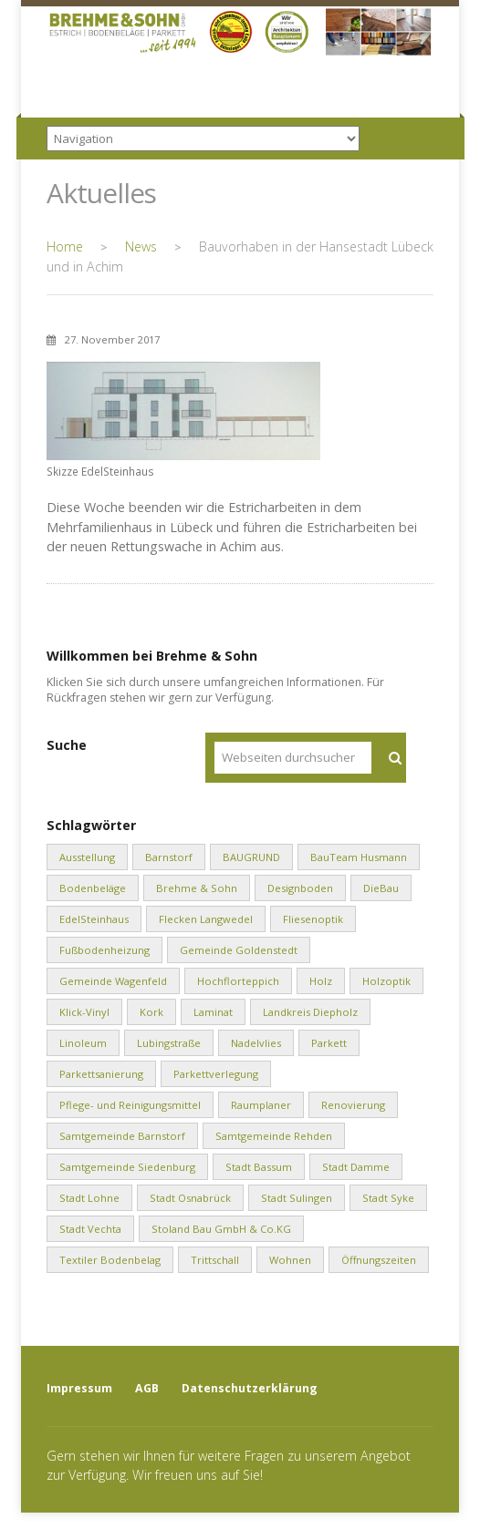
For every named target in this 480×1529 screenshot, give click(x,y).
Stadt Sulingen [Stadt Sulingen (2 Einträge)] (296, 1198)
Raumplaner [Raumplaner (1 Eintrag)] (261, 1105)
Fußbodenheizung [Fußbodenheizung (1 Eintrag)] (104, 950)
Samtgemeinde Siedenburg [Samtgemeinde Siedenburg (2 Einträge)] (127, 1167)
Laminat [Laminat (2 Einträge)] (213, 1012)
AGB (147, 1388)
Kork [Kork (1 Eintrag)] (151, 1012)
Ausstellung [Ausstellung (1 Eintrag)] (87, 857)
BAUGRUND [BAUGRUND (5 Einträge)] (251, 857)
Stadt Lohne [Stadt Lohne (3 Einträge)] (89, 1198)
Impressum (79, 1388)
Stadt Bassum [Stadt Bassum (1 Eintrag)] (258, 1167)
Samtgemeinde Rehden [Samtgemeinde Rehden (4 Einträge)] (273, 1136)
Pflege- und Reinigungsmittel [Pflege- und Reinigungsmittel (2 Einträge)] (130, 1105)
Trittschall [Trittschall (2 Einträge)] (215, 1260)
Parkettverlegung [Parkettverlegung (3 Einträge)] (215, 1074)
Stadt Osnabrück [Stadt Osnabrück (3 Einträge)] (190, 1198)
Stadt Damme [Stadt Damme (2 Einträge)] (356, 1167)
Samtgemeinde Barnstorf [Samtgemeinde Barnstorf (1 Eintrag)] (122, 1136)
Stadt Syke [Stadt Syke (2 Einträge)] (388, 1198)
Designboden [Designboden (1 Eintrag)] (300, 888)
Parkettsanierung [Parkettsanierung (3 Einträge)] (101, 1074)
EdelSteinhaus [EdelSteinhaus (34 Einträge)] (94, 919)
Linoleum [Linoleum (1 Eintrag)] (83, 1043)
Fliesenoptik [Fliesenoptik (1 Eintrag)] (313, 919)
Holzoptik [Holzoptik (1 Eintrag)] (386, 981)
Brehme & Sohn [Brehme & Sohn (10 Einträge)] (196, 888)
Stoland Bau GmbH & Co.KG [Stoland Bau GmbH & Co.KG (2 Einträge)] (221, 1229)
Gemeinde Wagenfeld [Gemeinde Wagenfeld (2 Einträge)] (113, 981)
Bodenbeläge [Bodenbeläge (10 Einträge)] (92, 888)
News (141, 246)
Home (65, 246)
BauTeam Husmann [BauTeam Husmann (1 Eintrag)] (358, 857)
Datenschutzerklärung (250, 1388)
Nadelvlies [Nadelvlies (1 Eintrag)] (256, 1043)
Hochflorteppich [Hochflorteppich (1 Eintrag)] (238, 981)
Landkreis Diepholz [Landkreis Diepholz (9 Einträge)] (310, 1012)
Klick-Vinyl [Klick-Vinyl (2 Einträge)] (84, 1012)
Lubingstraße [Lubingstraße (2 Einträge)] (169, 1043)
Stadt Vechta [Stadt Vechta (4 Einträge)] (90, 1229)
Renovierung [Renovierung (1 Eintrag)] (353, 1105)
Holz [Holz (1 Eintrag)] (320, 981)
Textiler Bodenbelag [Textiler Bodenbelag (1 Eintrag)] (110, 1260)
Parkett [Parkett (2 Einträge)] (329, 1043)
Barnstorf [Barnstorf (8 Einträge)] (169, 857)
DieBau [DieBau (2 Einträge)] (381, 888)
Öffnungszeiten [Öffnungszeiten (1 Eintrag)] (378, 1260)
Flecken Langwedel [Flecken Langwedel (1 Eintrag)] (206, 919)
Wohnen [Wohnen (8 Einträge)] (290, 1260)
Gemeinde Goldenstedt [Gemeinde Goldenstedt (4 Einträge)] (238, 950)
